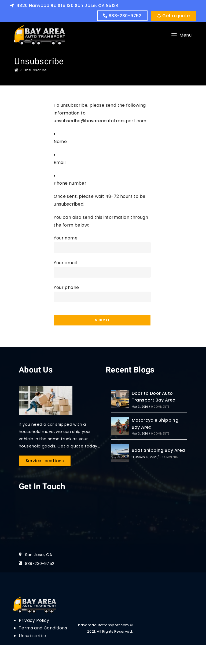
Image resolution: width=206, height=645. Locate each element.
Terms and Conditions (43, 628)
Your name (102, 242)
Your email (102, 267)
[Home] (16, 70)
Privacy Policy (34, 620)
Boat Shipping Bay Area (158, 450)
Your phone (102, 292)
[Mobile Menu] (181, 35)
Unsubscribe (35, 70)
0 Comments (160, 407)
